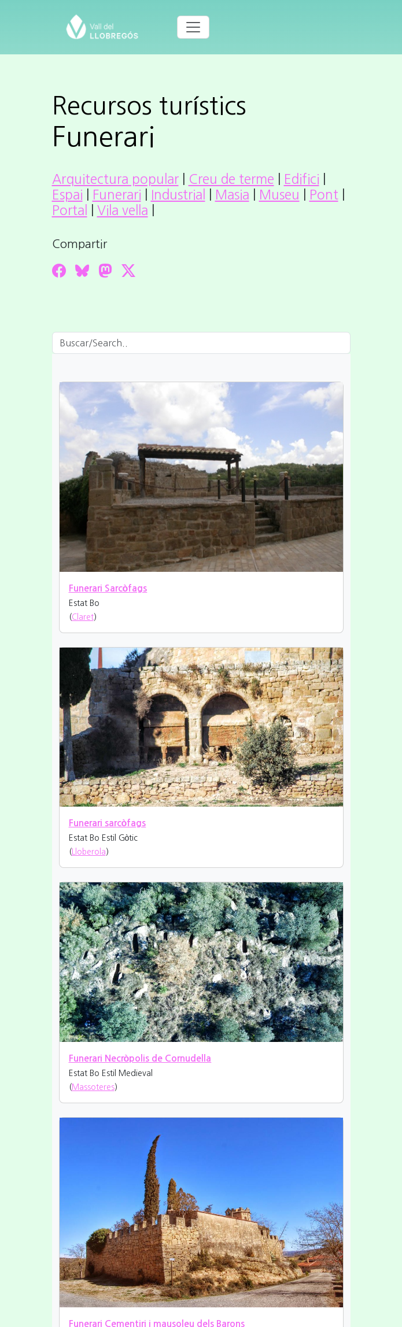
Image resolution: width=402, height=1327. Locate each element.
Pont (323, 194)
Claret (83, 617)
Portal (69, 210)
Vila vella (122, 210)
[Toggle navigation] (193, 27)
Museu (279, 194)
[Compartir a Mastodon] (105, 271)
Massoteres (93, 1087)
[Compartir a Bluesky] (82, 271)
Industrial (178, 194)
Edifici (301, 179)
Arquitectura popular (115, 179)
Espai (67, 194)
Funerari (117, 194)
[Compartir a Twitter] (128, 271)
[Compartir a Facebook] (59, 271)
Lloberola (89, 852)
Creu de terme (231, 179)
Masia (232, 194)
